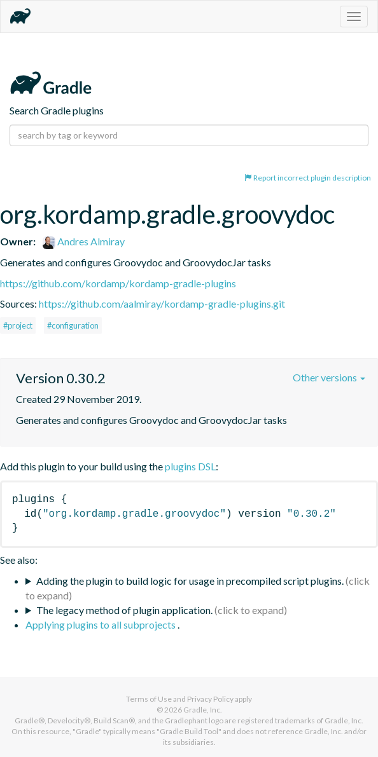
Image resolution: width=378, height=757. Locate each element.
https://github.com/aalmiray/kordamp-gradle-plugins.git (162, 303)
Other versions (329, 377)
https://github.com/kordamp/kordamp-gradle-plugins (118, 283)
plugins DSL (190, 466)
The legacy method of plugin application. (124, 610)
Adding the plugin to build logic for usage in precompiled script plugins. (190, 581)
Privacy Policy (210, 699)
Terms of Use (149, 699)
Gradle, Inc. (202, 709)
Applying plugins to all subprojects (101, 624)
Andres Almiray (84, 241)
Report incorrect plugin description (307, 177)
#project (17, 325)
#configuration (73, 325)
